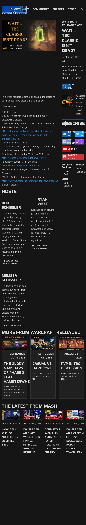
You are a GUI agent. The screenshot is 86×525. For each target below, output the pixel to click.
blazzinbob (11, 264)
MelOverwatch (13, 326)
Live (26, 9)
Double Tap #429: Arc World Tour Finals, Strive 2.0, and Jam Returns (31, 441)
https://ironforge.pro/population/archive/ (24, 158)
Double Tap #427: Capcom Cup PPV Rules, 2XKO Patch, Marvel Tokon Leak (75, 441)
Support (58, 9)
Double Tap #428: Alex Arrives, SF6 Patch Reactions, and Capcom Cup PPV (53, 441)
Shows (15, 9)
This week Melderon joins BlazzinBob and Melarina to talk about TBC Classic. (73, 72)
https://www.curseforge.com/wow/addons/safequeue (30, 181)
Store (72, 9)
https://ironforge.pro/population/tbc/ (22, 165)
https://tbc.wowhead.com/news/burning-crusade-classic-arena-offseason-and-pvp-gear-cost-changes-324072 (28, 135)
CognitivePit (41, 246)
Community (41, 9)
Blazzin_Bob (12, 261)
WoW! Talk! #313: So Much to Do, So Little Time (10, 437)
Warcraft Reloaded (80, 97)
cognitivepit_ (41, 248)
